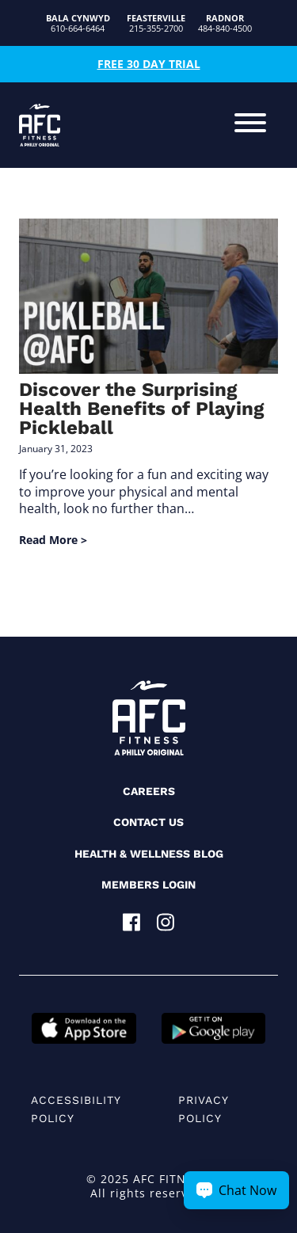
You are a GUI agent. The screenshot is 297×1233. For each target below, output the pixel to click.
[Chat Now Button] (236, 1190)
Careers (149, 791)
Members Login (148, 884)
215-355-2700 (156, 23)
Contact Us (148, 822)
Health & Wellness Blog (148, 853)
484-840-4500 (225, 23)
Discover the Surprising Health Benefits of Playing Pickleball (141, 409)
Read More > (53, 539)
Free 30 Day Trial (148, 63)
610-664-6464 (78, 23)
